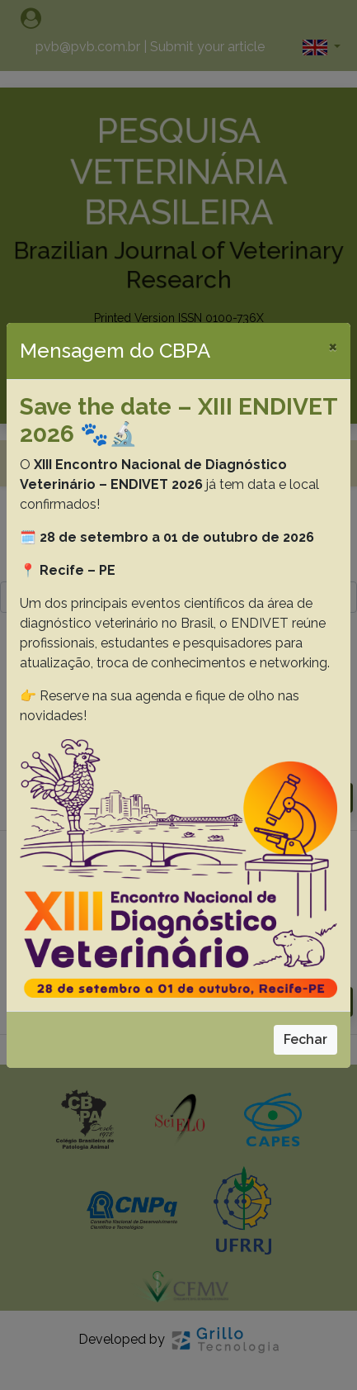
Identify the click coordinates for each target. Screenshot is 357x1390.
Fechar (305, 1039)
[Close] (332, 346)
